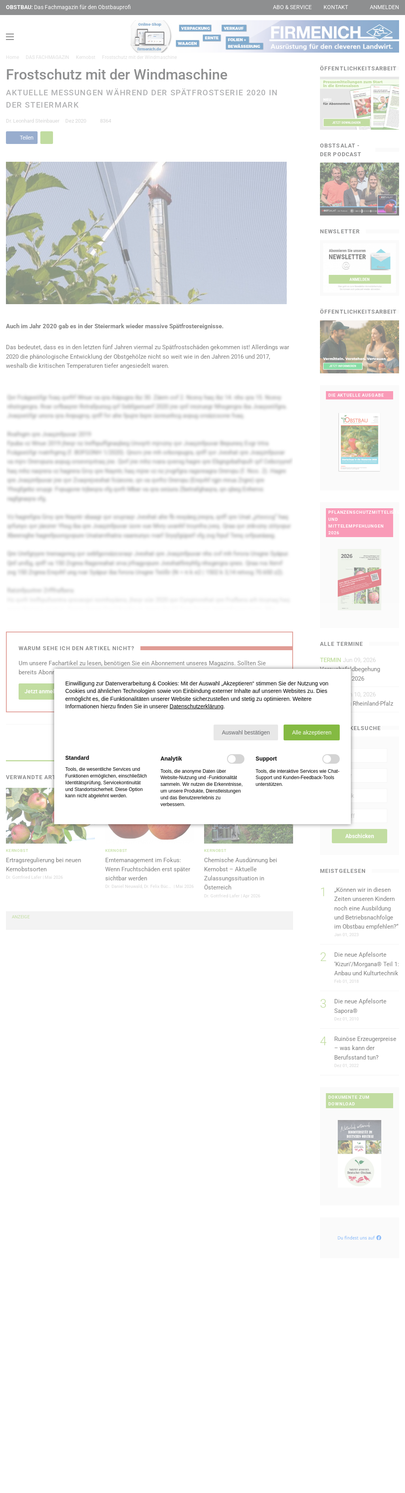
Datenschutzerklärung (196, 706)
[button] (246, 732)
